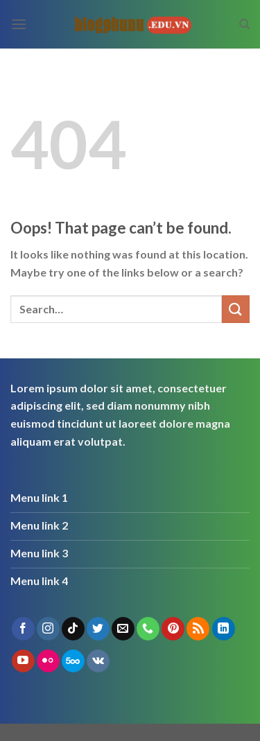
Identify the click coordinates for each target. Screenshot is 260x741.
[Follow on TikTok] (73, 628)
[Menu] (18, 24)
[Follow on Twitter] (98, 628)
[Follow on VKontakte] (98, 661)
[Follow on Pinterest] (173, 628)
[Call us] (148, 628)
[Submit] (236, 308)
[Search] (244, 24)
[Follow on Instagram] (48, 628)
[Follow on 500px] (73, 661)
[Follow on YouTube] (23, 661)
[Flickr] (48, 661)
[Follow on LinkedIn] (223, 628)
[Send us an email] (123, 628)
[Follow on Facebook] (23, 628)
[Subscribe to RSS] (198, 628)
